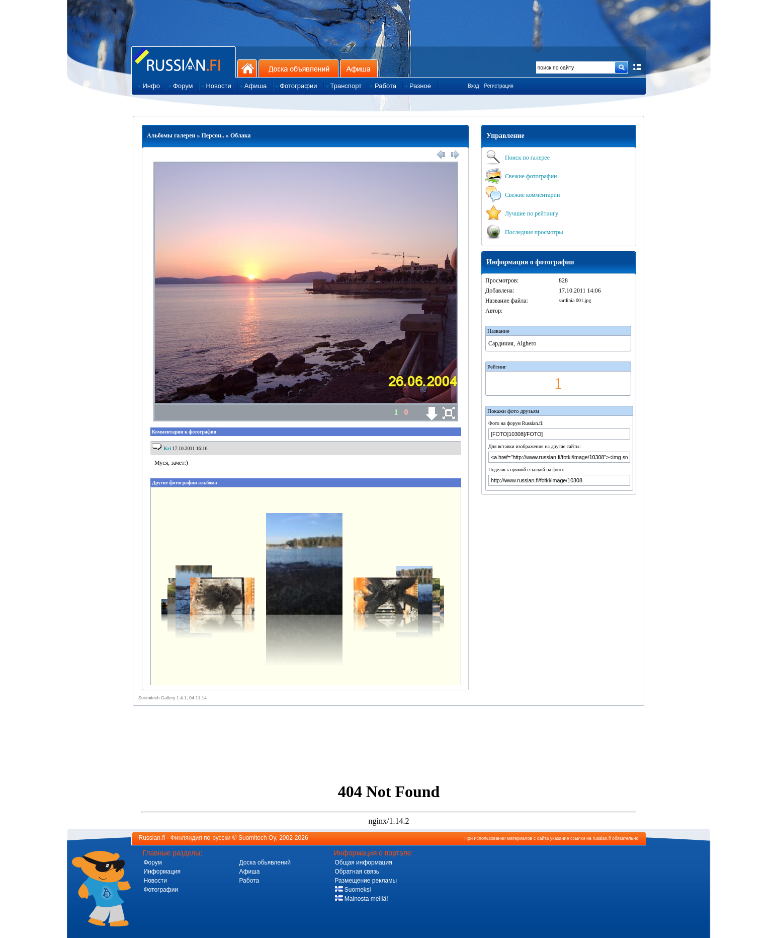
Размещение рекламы (366, 880)
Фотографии (161, 889)
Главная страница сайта (183, 61)
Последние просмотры (524, 232)
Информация (162, 871)
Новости (155, 880)
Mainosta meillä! (361, 898)
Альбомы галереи (171, 135)
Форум (153, 862)
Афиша (359, 68)
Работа (249, 880)
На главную (247, 68)
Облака (240, 135)
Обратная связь (357, 871)
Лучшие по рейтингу (521, 213)
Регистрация (498, 86)
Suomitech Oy (257, 837)
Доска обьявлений (265, 862)
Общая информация (363, 862)
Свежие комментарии (522, 194)
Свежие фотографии (521, 176)
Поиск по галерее (517, 157)
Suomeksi (353, 889)
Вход (473, 86)
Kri (167, 448)
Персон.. (212, 135)
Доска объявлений (298, 68)
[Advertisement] (389, 753)
